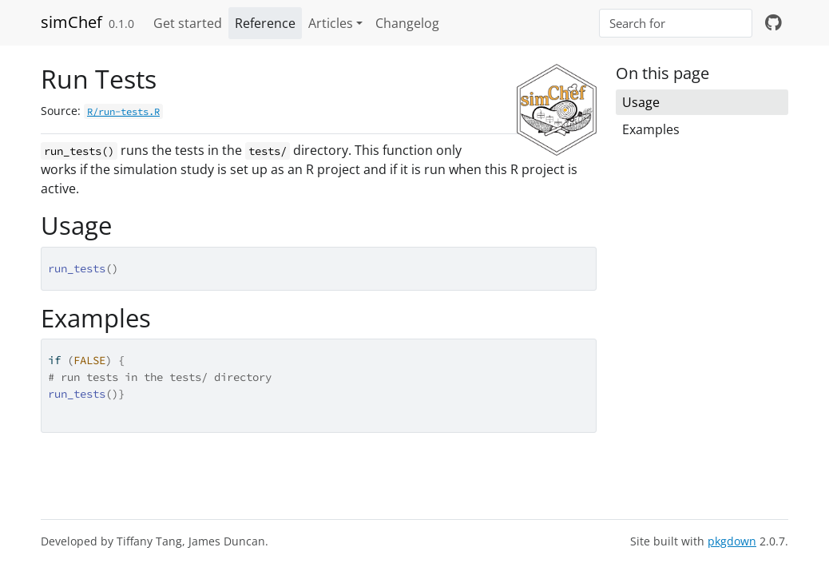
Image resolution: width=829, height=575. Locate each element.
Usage (641, 102)
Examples (651, 129)
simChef (71, 22)
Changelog (407, 23)
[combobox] (675, 23)
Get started (187, 23)
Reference (265, 23)
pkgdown (732, 541)
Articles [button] (330, 23)
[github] (773, 23)
